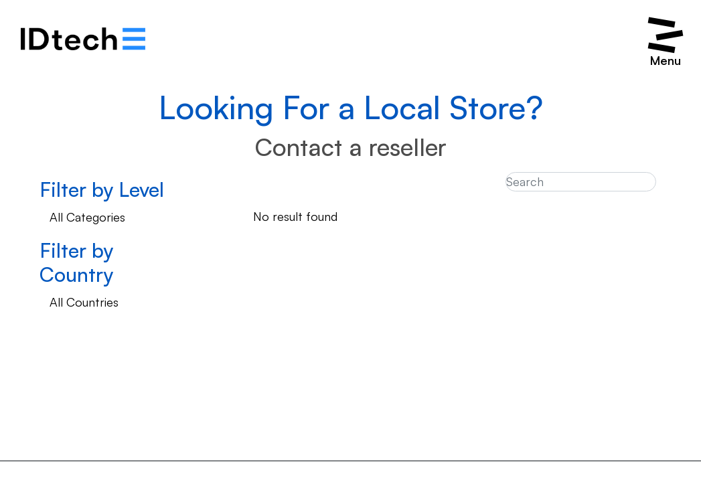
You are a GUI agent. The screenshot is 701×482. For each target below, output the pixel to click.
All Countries (84, 302)
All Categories (87, 217)
